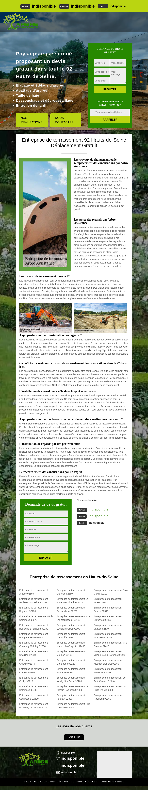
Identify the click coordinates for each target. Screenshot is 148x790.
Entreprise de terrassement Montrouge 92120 (71, 662)
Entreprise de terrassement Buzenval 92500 (108, 671)
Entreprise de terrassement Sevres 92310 (108, 609)
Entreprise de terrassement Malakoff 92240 (71, 636)
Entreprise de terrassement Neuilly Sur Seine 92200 (71, 679)
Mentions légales (84, 782)
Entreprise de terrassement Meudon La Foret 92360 (108, 662)
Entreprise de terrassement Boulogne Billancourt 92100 (33, 627)
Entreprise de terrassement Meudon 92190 (71, 653)
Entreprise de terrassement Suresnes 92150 (108, 618)
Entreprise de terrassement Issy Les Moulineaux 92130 (73, 618)
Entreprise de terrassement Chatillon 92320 (33, 653)
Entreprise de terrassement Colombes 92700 (33, 688)
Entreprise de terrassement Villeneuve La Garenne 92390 (109, 653)
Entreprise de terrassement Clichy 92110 (33, 679)
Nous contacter (64, 120)
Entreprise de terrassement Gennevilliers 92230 (71, 609)
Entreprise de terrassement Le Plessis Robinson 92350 (72, 688)
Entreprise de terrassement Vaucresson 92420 (108, 636)
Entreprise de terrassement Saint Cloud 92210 (111, 592)
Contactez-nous (112, 782)
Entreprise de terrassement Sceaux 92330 (108, 601)
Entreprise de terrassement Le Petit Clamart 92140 (109, 679)
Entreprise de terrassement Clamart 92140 (33, 671)
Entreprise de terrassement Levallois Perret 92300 (71, 627)
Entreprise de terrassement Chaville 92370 (33, 662)
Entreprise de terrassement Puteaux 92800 (71, 697)
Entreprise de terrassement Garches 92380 (71, 592)
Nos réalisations (32, 120)
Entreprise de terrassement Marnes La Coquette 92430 (71, 644)
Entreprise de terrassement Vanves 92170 (108, 627)
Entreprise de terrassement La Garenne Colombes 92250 (72, 601)
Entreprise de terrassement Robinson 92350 (108, 697)
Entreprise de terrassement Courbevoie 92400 (33, 697)
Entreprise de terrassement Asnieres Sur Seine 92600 (33, 601)
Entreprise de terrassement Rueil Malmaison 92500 (74, 706)
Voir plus (74, 737)
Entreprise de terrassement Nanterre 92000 (71, 671)
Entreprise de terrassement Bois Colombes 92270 (36, 618)
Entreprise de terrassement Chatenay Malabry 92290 (33, 644)
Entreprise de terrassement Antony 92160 (33, 592)
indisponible (44, 6)
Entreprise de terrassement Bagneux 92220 (33, 609)
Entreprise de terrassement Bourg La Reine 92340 (33, 636)
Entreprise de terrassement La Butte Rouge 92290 (109, 688)
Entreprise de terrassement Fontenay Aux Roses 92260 (33, 706)
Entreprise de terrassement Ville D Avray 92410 (110, 644)
